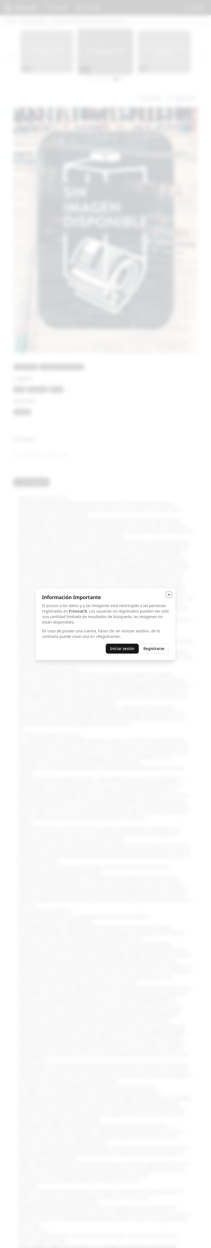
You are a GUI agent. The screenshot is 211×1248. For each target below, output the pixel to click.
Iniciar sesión (122, 648)
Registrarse (153, 648)
